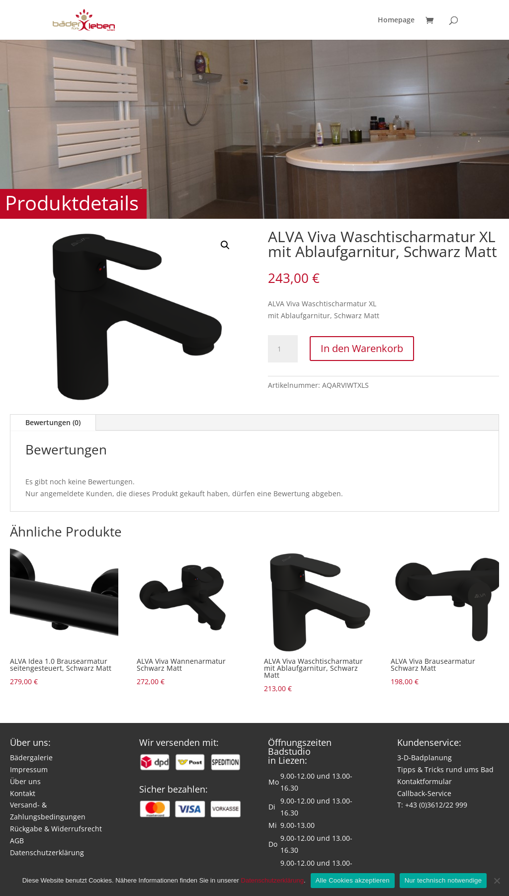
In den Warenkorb (362, 348)
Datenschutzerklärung (47, 852)
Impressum (29, 769)
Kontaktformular (424, 781)
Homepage (396, 20)
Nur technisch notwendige (443, 880)
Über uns (25, 781)
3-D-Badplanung (424, 757)
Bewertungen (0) (53, 422)
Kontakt (22, 793)
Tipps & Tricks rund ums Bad (445, 769)
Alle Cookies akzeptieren (353, 880)
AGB (17, 840)
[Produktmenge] (283, 349)
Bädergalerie (31, 757)
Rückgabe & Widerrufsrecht (56, 828)
